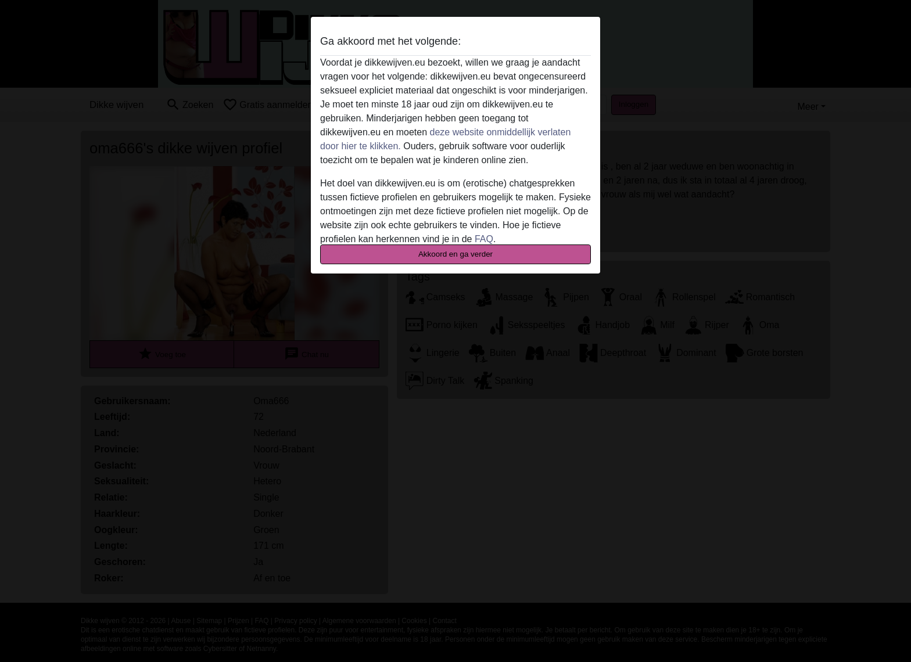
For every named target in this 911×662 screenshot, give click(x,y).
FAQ (484, 239)
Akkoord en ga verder (455, 254)
